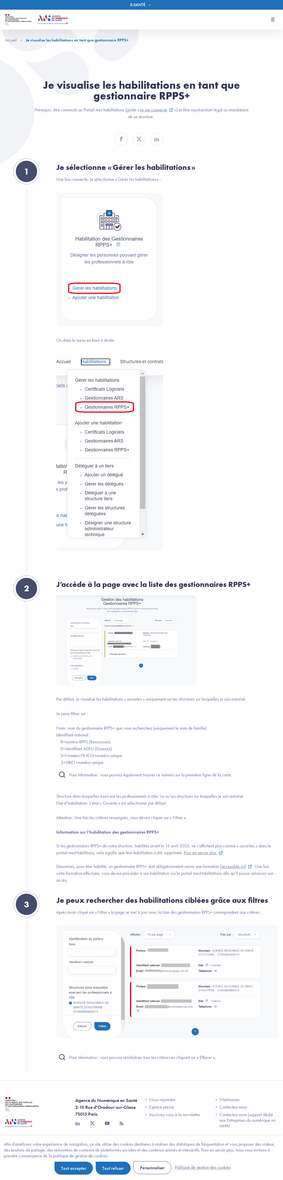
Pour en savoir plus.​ (200, 852)
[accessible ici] (233, 866)
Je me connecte (153, 110)
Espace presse (159, 1107)
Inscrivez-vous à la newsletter (172, 1114)
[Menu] (142, 5)
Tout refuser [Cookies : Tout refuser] (113, 1168)
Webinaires (227, 1099)
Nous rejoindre (160, 1099)
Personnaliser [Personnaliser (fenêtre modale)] (152, 1168)
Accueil (13, 40)
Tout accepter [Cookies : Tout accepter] (73, 1168)
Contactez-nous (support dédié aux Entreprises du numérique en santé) (246, 1120)
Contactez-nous (231, 1107)
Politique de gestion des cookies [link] (203, 1167)
